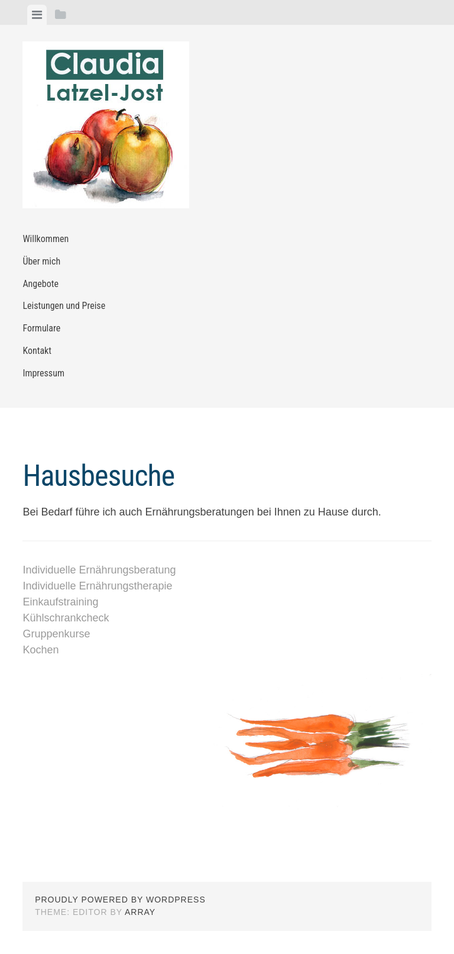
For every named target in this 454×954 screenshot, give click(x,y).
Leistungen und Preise (63, 305)
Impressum (43, 373)
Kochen (40, 650)
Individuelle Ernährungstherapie (97, 586)
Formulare (41, 328)
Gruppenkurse (56, 634)
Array (140, 912)
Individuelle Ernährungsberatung (99, 570)
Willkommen (45, 238)
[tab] (37, 15)
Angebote (40, 283)
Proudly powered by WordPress (120, 899)
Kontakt (36, 350)
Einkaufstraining (60, 602)
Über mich (41, 261)
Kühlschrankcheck (65, 618)
